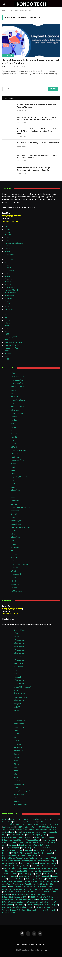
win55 (5, 866)
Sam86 (41, 853)
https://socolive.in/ (18, 413)
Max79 (14, 557)
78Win (13, 541)
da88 (45, 902)
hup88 (27, 892)
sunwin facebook (48, 840)
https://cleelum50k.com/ (14, 243)
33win (52, 884)
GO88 (27, 876)
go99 (18, 832)
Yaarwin (5, 910)
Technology (8, 55)
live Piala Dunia (8, 907)
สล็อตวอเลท (15, 410)
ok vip (7, 306)
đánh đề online (8, 912)
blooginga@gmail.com (11, 216)
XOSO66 (19, 892)
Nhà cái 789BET (17, 387)
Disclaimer (51, 941)
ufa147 (19, 827)
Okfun (39, 819)
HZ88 (40, 822)
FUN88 (13, 819)
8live (35, 905)
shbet (7, 326)
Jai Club (7, 229)
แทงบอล (7, 246)
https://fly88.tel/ (18, 910)
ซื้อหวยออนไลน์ (20, 694)
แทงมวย (27, 819)
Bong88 (8, 284)
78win (46, 819)
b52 (15, 798)
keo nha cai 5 (19, 794)
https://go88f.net (15, 881)
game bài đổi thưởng (36, 824)
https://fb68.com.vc (27, 894)
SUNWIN (37, 837)
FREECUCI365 (33, 855)
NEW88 (54, 881)
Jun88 (39, 884)
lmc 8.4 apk (40, 907)
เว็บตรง (16, 637)
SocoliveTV (41, 897)
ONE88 (5, 871)
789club (54, 858)
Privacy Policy (16, 941)
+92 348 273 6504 (10, 221)
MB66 (34, 892)
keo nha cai (20, 889)
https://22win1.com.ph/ (12, 897)
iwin (21, 863)
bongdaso (15, 511)
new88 (14, 480)
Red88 (47, 892)
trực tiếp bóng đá (22, 900)
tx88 (4, 905)
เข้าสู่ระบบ (15, 457)
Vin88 (52, 900)
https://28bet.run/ (16, 879)
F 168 (16, 717)
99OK (21, 876)
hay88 (7, 359)
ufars (34, 819)
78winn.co (15, 501)
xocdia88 (41, 894)
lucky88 (53, 902)
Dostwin (8, 235)
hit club (14, 420)
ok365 (38, 868)
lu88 (16, 905)
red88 (22, 905)
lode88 (29, 905)
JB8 (23, 835)
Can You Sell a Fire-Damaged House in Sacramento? (38, 143)
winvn (13, 474)
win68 (5, 887)
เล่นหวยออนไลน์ (17, 380)
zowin (7, 356)
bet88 (24, 832)
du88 (39, 900)
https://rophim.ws (27, 884)
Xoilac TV (13, 874)
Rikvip (51, 837)
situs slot (47, 874)
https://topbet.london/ (12, 837)
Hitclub (7, 331)
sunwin (7, 251)
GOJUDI (5, 819)
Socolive (6, 848)
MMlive (55, 876)
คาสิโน (7, 262)
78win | (53, 819)
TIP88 (19, 887)
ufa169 (34, 827)
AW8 (32, 835)
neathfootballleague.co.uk (41, 830)
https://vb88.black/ (12, 290)
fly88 (20, 819)
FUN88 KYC (51, 843)
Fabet (39, 892)
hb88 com (12, 845)
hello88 (17, 707)
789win (17, 690)
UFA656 (41, 827)
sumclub (8, 353)
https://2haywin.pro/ (22, 791)
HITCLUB (6, 902)
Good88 (26, 866)
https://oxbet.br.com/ (33, 858)
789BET (8, 268)
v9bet (16, 737)
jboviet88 (18, 747)
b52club (14, 561)
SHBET (14, 434)
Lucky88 (6, 853)
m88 (13, 467)
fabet (7, 351)
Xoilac (5, 874)
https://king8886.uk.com (14, 337)
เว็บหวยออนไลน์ (10, 293)
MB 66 (13, 464)
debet (11, 866)
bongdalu (14, 504)
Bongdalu (16, 848)
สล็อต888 (15, 584)
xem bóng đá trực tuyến (13, 342)
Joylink (34, 853)
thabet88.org (34, 840)
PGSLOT (6, 876)
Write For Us (41, 944)
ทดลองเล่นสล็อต (17, 568)
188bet (14, 855)
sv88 (4, 879)
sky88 (29, 889)
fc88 (13, 430)
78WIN (14, 447)
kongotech (44, 950)
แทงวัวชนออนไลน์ (52, 824)
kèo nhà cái (9, 309)
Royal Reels (9, 298)
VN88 (13, 571)
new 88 (14, 437)
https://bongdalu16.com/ (20, 507)
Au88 (13, 424)
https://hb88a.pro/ (18, 400)
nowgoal (34, 863)
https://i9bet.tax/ (49, 868)
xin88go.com (28, 868)
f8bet (16, 771)
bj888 (16, 757)
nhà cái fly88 (16, 521)
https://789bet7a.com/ (12, 858)
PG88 (7, 334)
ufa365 (27, 827)
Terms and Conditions (24, 944)
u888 (38, 832)
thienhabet (31, 910)
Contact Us (40, 941)
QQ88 (16, 764)
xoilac (27, 853)
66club (7, 320)
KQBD (13, 581)
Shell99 (17, 734)
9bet (6, 312)
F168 (25, 897)
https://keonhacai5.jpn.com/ (14, 840)
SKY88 (15, 843)
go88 (10, 861)
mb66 (4, 889)
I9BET (44, 837)
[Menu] (58, 4)
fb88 (6, 340)
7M (24, 837)
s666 (48, 881)
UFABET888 (9, 295)
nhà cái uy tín (51, 861)
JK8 (4, 830)
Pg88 (31, 874)
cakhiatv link (16, 524)
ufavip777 (35, 866)
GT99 (48, 879)
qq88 (12, 832)
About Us (29, 941)
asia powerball (9, 827)
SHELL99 (6, 843)
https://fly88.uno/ (48, 850)
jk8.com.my (45, 845)
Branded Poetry (20, 630)
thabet (13, 497)
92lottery (8, 323)
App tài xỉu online (21, 804)
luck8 (13, 470)
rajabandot (18, 677)
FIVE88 (26, 887)
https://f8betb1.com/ (19, 450)
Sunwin (16, 754)
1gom (27, 863)
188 (6, 317)
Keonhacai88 (21, 871)
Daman (7, 232)
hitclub (19, 850)
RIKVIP (14, 517)
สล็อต (7, 237)
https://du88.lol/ (11, 287)
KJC (12, 393)
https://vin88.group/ (19, 477)
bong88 (21, 855)
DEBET (22, 843)
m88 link (14, 531)
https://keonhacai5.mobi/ (39, 848)
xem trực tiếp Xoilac (12, 345)
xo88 (41, 905)
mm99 (16, 710)
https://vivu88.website (20, 564)
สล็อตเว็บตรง (9, 254)
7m (31, 861)
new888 (14, 397)
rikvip (4, 861)
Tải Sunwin (15, 547)
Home (5, 941)
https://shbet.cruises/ (22, 687)
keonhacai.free (8, 850)
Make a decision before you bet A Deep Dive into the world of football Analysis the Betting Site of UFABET (37, 131)
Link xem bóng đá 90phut (21, 527)
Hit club (45, 866)
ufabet (13, 544)
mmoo (13, 427)
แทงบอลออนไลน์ (17, 377)
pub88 (48, 905)
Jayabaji (39, 835)
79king (45, 832)
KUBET (30, 837)
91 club (39, 902)
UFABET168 (19, 727)
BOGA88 (6, 894)
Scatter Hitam (19, 657)
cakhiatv (17, 801)
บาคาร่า (7, 273)
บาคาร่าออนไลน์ (17, 383)
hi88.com (35, 887)
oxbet (31, 871)
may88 (55, 905)
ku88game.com (17, 591)
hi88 (15, 767)
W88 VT (8, 315)
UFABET (8, 282)
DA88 (33, 900)
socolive (25, 861)
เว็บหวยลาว (18, 744)
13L (6, 226)
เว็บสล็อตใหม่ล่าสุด (11, 260)
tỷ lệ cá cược (39, 861)
